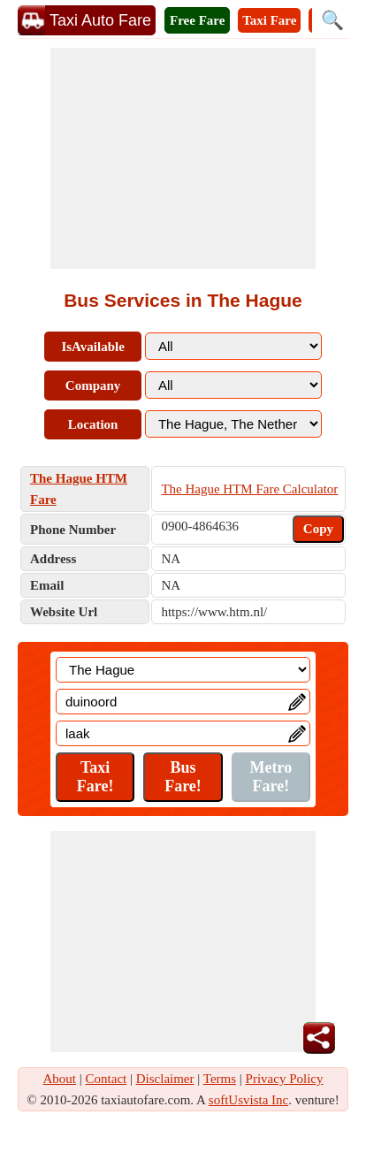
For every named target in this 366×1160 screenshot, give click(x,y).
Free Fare (197, 20)
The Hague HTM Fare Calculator (249, 489)
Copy (318, 529)
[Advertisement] (183, 158)
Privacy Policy (285, 1079)
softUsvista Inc (248, 1100)
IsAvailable (92, 347)
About (60, 1079)
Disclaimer (165, 1079)
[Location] (183, 670)
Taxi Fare (269, 20)
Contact (106, 1079)
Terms (219, 1079)
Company (93, 385)
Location (93, 424)
